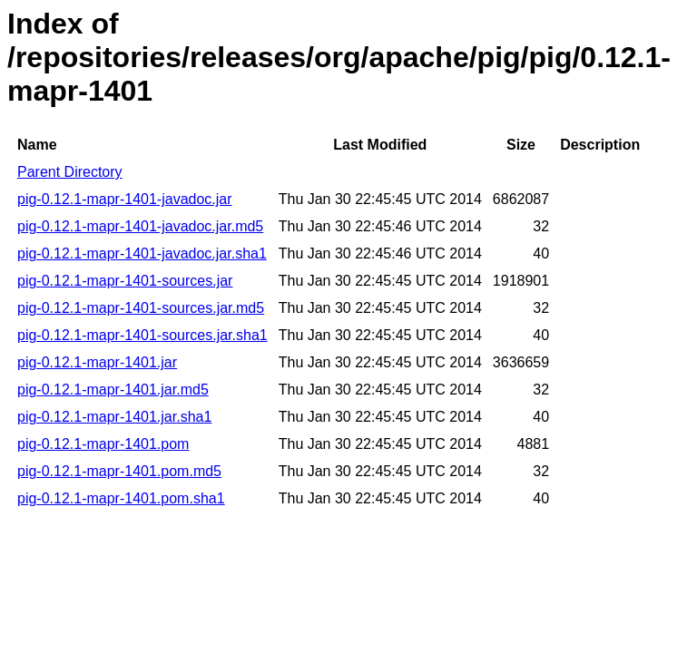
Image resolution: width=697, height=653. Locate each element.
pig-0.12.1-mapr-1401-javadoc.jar (124, 199)
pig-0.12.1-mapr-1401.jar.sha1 (114, 416)
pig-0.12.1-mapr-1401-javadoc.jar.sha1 (142, 253)
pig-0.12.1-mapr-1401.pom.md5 (119, 471)
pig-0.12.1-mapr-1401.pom (103, 444)
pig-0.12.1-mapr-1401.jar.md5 (113, 389)
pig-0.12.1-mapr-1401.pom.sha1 (121, 498)
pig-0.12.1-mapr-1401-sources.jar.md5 (140, 308)
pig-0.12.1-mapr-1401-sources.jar (124, 280)
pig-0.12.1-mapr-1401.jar (97, 362)
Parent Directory (70, 172)
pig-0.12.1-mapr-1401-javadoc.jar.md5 (140, 226)
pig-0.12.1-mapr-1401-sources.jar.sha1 (142, 335)
